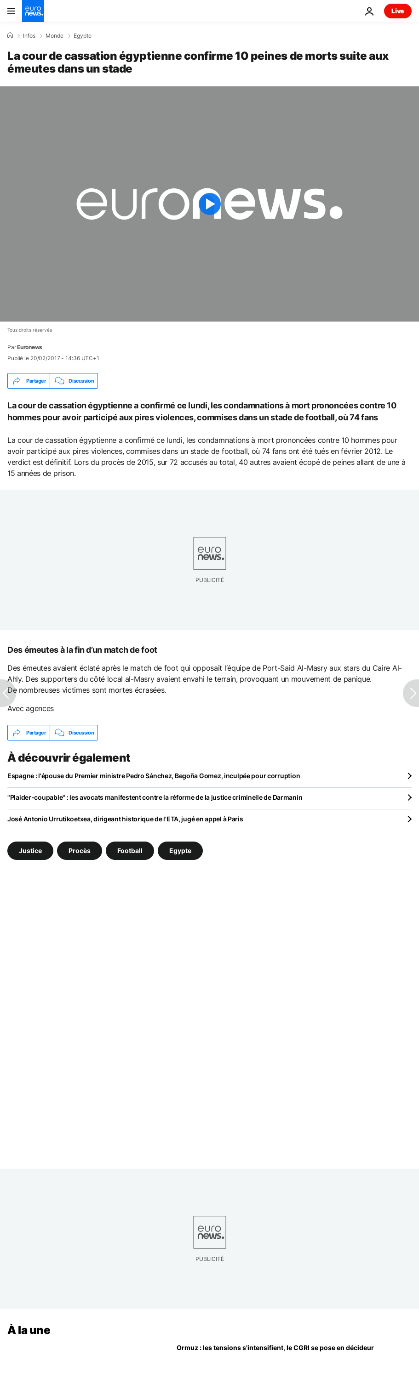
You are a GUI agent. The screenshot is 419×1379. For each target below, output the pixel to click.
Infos (29, 36)
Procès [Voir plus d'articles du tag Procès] (80, 850)
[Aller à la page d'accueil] (33, 11)
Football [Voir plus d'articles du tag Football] (130, 850)
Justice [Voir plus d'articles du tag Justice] (30, 850)
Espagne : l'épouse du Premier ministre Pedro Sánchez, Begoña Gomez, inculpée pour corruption (153, 776)
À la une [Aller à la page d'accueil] (28, 1330)
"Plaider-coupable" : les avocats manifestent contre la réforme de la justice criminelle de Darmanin (154, 797)
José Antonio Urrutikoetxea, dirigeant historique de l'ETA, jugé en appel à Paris (125, 819)
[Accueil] (10, 35)
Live (397, 11)
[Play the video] (209, 204)
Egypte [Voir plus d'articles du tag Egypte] (180, 850)
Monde (54, 36)
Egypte (83, 36)
